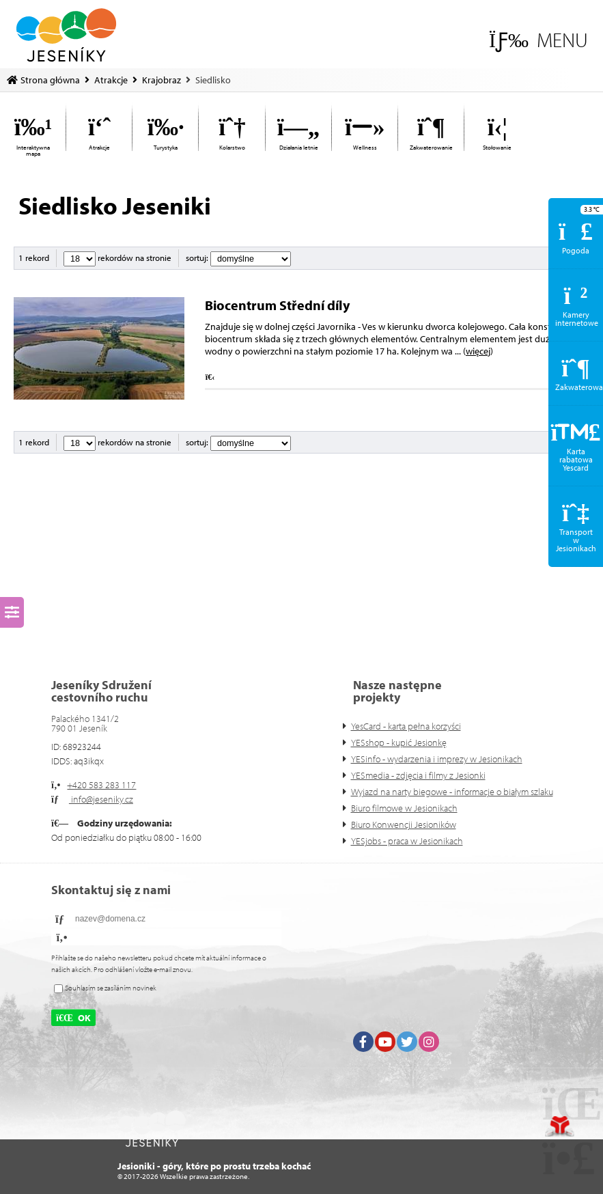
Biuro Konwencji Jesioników (403, 824)
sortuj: (238, 257)
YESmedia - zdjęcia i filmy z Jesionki (418, 775)
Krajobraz (161, 80)
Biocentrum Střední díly (277, 305)
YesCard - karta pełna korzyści (406, 726)
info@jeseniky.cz (101, 799)
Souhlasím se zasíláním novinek (110, 987)
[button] (538, 40)
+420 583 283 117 (101, 785)
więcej (478, 351)
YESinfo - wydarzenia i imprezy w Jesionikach (436, 759)
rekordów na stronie (117, 257)
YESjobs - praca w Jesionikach (407, 841)
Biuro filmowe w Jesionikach (404, 808)
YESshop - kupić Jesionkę (399, 742)
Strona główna (66, 35)
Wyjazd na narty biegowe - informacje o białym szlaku (452, 792)
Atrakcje (111, 80)
